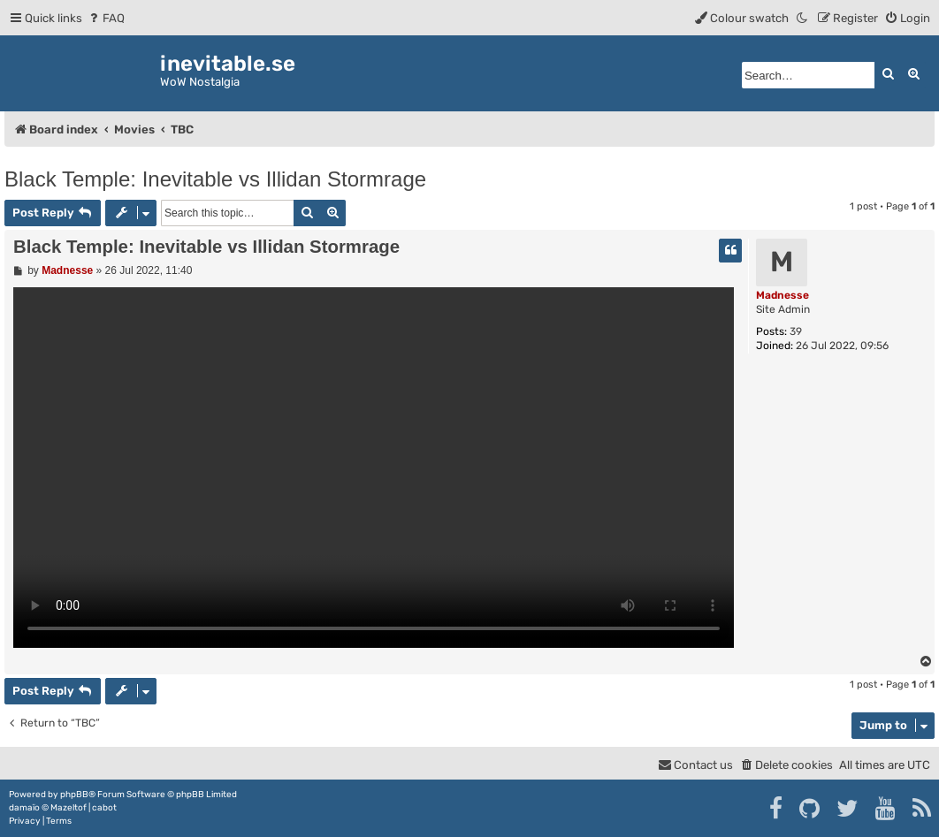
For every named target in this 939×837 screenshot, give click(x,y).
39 (796, 331)
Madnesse (782, 295)
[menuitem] (106, 18)
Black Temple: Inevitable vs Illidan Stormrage (215, 179)
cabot (104, 808)
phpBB (74, 794)
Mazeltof (68, 808)
